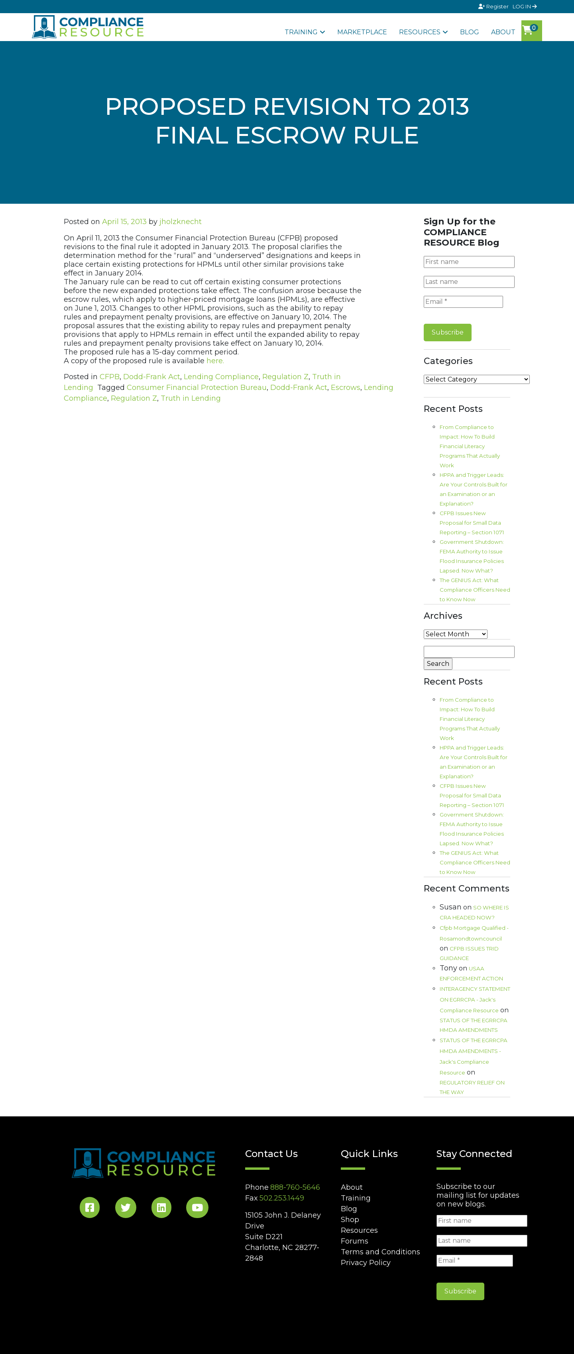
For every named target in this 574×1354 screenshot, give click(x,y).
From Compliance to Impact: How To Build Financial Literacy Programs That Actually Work (470, 446)
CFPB (110, 376)
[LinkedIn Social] (161, 1209)
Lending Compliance (221, 376)
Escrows (345, 387)
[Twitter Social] (125, 1209)
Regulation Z (285, 376)
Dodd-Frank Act (151, 376)
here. (215, 360)
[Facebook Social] (90, 1209)
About (503, 32)
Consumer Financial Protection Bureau (197, 387)
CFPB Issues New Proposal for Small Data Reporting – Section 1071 (472, 522)
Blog (469, 32)
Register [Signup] (494, 6)
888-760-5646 (295, 1187)
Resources (419, 32)
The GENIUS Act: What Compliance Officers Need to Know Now (475, 589)
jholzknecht (180, 221)
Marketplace (362, 32)
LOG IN (525, 6)
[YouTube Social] (197, 1209)
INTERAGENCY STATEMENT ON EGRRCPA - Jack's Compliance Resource (475, 1000)
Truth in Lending (191, 398)
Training (301, 32)
